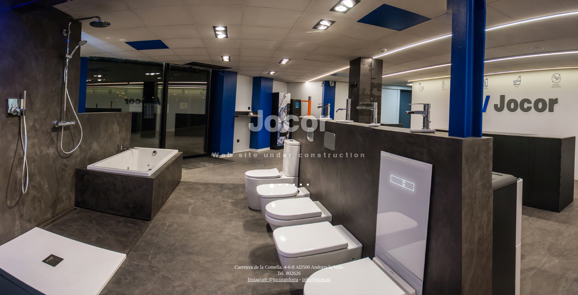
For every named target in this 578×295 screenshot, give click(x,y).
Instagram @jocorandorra (272, 279)
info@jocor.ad (316, 279)
